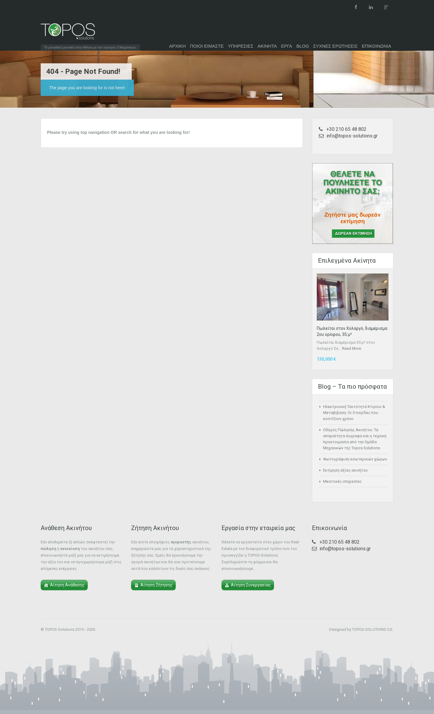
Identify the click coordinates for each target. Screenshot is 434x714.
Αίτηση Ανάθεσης (67, 585)
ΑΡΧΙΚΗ (177, 46)
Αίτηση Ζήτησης (156, 585)
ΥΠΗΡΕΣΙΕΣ (240, 46)
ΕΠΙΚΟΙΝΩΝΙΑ (376, 46)
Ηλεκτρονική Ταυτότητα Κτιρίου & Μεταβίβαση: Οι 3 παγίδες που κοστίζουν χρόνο (354, 412)
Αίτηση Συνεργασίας (251, 585)
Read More (351, 348)
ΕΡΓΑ (286, 46)
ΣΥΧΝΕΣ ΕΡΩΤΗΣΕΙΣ (335, 46)
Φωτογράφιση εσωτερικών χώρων (355, 459)
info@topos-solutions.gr (352, 136)
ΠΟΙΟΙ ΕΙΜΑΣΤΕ (207, 46)
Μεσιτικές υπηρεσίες (342, 481)
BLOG (302, 46)
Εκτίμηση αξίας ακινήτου (345, 470)
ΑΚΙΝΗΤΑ (267, 46)
